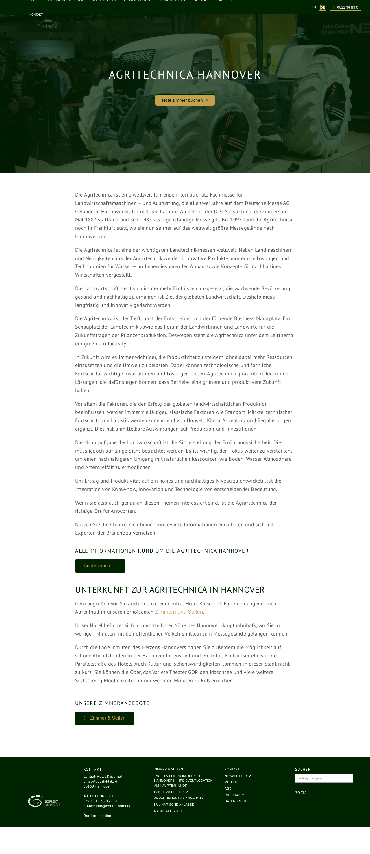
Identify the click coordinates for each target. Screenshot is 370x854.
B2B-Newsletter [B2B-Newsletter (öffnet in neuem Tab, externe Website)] (169, 792)
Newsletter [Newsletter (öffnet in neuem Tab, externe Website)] (236, 775)
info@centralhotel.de (114, 806)
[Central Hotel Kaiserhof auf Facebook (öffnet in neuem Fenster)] (301, 803)
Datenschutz (237, 801)
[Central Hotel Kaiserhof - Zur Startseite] (10, 7)
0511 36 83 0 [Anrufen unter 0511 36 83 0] (345, 7)
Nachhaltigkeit (168, 811)
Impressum (234, 794)
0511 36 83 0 (101, 796)
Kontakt (36, 14)
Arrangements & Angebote (179, 798)
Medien (231, 782)
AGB (228, 788)
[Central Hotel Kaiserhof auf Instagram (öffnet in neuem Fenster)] (309, 803)
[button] (185, 100)
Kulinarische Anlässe (174, 804)
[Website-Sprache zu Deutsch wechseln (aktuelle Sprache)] (322, 7)
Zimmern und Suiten (179, 612)
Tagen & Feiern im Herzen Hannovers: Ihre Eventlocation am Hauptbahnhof (183, 780)
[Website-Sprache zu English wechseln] (314, 7)
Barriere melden (97, 816)
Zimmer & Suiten (168, 769)
